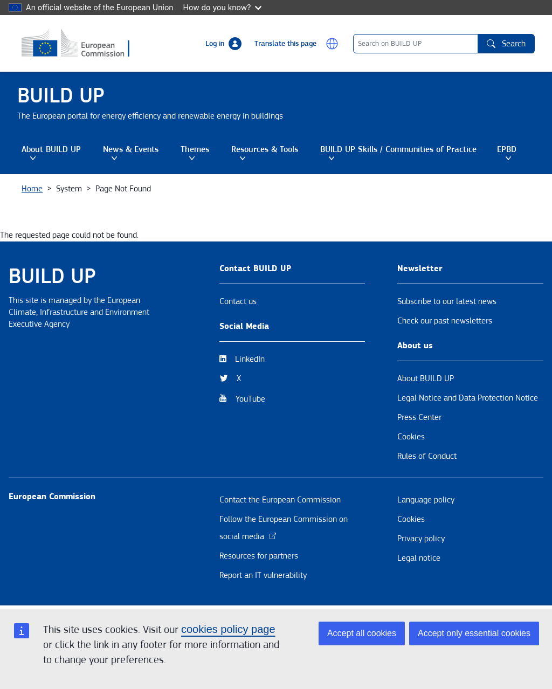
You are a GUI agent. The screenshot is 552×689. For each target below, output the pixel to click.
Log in (214, 44)
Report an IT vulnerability (263, 575)
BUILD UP (61, 95)
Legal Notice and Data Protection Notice (467, 397)
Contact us (238, 301)
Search (506, 43)
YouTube (250, 399)
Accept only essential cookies (474, 633)
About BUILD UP (425, 378)
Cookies (411, 436)
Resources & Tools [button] (271, 152)
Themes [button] (201, 152)
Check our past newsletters (444, 320)
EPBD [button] (514, 152)
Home (32, 188)
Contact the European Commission (280, 499)
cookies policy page (228, 629)
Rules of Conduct (427, 456)
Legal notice (418, 558)
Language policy (425, 499)
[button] (332, 43)
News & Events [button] (137, 152)
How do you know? (222, 7)
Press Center (419, 417)
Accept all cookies (361, 633)
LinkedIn (250, 359)
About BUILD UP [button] (58, 152)
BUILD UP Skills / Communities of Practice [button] (404, 152)
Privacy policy (421, 538)
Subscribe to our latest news (446, 301)
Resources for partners (258, 555)
